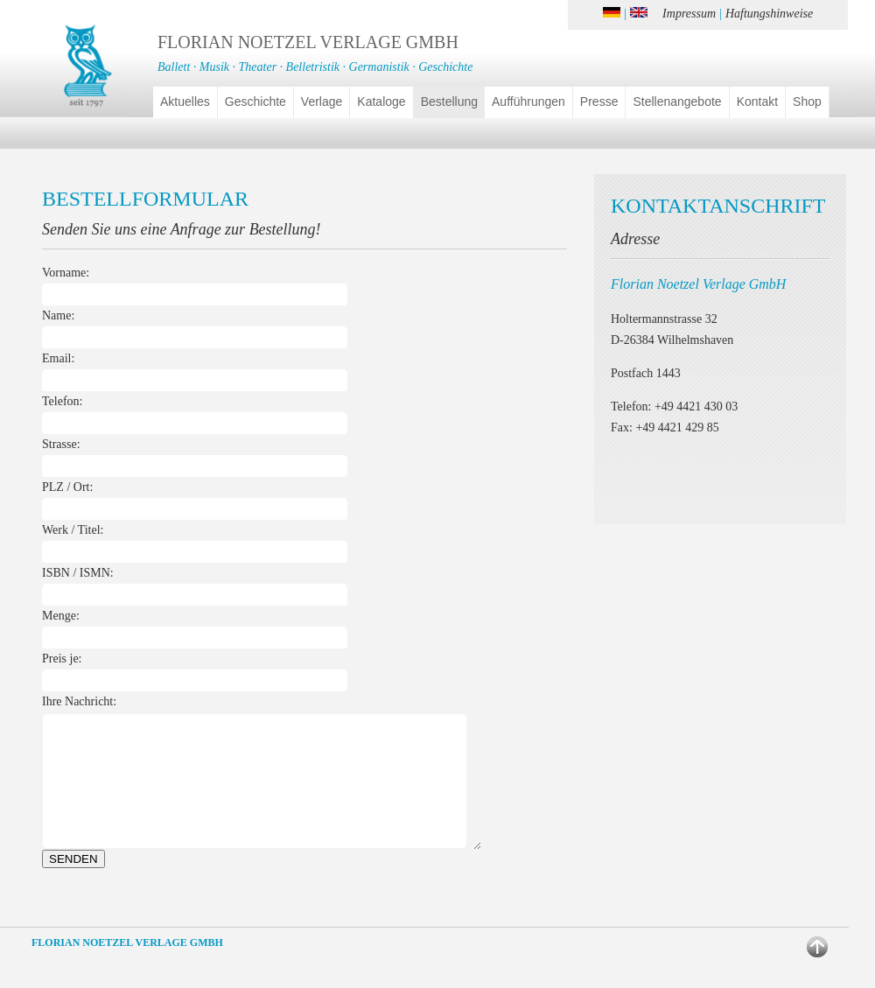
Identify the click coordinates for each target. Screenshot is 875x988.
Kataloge (381, 102)
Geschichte (255, 102)
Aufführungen (528, 102)
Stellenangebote (677, 102)
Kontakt (757, 102)
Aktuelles (185, 102)
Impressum (689, 13)
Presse (599, 102)
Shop (807, 102)
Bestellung (449, 102)
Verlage (321, 102)
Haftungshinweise (769, 13)
